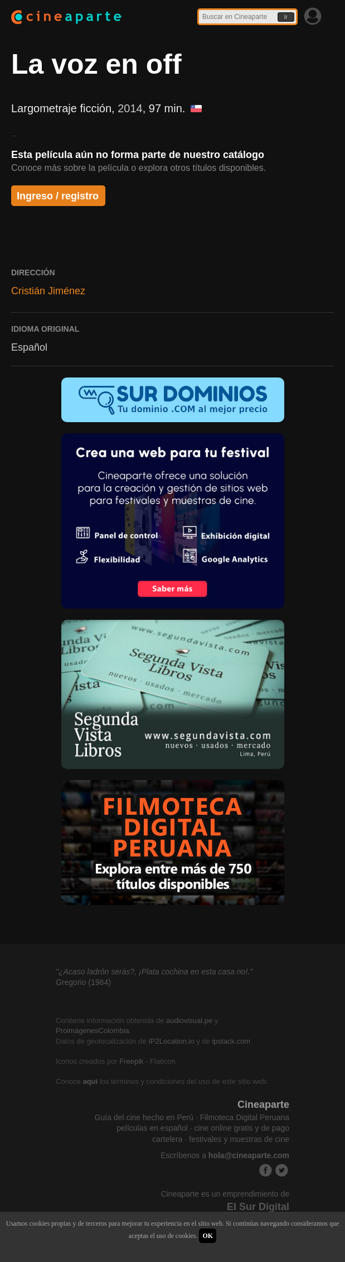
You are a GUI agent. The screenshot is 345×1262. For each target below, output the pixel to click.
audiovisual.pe (189, 1020)
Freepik (131, 1061)
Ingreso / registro (58, 196)
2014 (130, 108)
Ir (286, 17)
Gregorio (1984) (83, 982)
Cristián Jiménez (48, 291)
